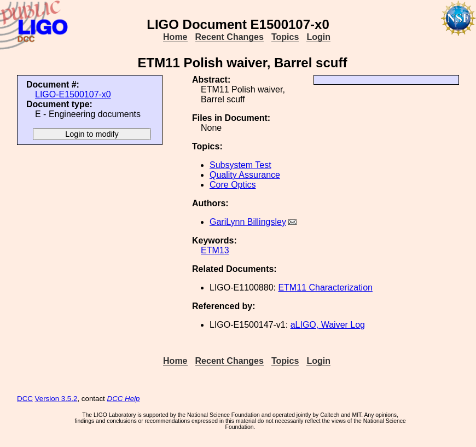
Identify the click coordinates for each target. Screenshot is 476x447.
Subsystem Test (240, 165)
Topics (285, 37)
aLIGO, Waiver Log (328, 324)
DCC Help (123, 398)
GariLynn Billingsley (248, 222)
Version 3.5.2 (56, 398)
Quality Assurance (245, 174)
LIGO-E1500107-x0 (73, 94)
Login (318, 37)
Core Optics (233, 184)
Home (175, 37)
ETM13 (215, 250)
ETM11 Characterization (325, 287)
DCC (25, 398)
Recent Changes (229, 37)
